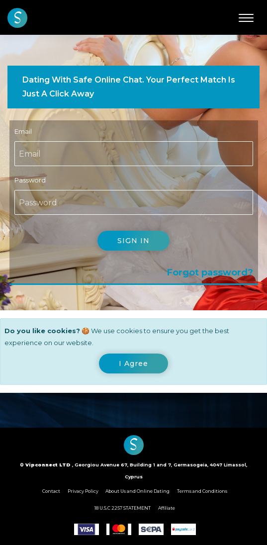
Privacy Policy (83, 491)
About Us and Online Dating (137, 491)
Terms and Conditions (202, 491)
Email (23, 131)
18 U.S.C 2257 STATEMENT (122, 508)
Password (30, 180)
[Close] (133, 363)
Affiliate (166, 508)
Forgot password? (210, 272)
